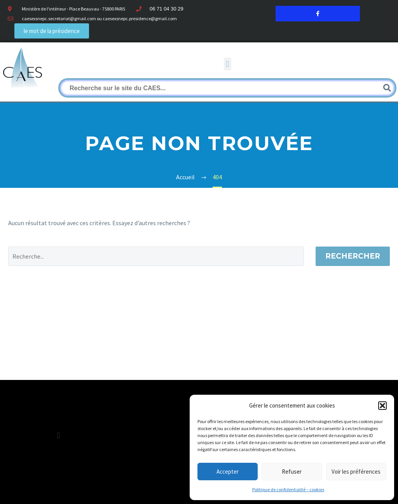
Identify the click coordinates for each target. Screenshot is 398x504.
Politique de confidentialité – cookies (288, 489)
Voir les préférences (356, 471)
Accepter (227, 471)
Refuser (292, 471)
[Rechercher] (227, 88)
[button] (382, 406)
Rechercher (352, 256)
